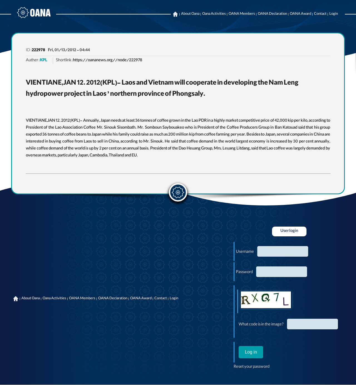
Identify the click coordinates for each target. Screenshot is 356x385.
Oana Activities (214, 14)
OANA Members (242, 14)
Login (333, 14)
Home (175, 14)
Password (244, 272)
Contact (320, 14)
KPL (43, 60)
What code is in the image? (261, 325)
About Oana (190, 14)
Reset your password (252, 367)
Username (245, 252)
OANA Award (300, 14)
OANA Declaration (272, 14)
